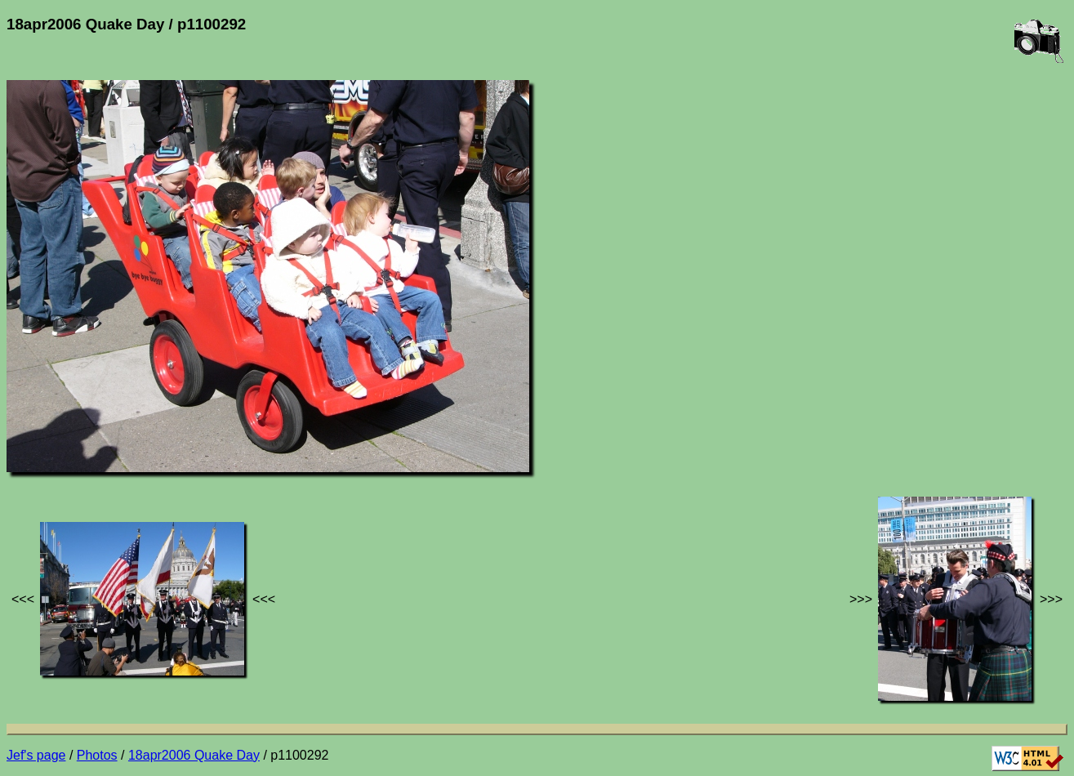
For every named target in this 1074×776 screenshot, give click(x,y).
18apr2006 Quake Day (194, 755)
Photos (97, 755)
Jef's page (36, 755)
